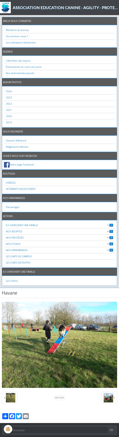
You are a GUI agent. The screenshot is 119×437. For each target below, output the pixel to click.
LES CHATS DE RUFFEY (18, 263)
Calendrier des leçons (18, 61)
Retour (59, 397)
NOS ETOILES (59, 244)
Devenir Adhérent (16, 140)
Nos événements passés (20, 73)
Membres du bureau (17, 30)
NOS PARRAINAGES (59, 250)
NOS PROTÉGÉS (59, 238)
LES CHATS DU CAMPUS (19, 256)
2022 (9, 104)
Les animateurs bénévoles (21, 42)
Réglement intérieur (17, 147)
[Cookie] (8, 429)
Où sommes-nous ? (17, 36)
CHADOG (11, 183)
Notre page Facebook (22, 164)
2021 (9, 110)
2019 (9, 122)
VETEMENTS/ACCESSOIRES (21, 189)
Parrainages (12, 207)
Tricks (9, 91)
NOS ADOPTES (59, 231)
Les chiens (12, 281)
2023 (9, 97)
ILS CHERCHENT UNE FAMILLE (59, 225)
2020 (9, 116)
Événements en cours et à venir (24, 67)
